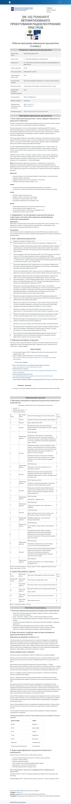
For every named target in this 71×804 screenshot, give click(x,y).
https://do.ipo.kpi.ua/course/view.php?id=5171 (36, 111)
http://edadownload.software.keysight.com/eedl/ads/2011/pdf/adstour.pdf (33, 376)
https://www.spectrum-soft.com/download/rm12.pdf (27, 367)
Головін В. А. (30, 104)
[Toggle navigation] (60, 2)
